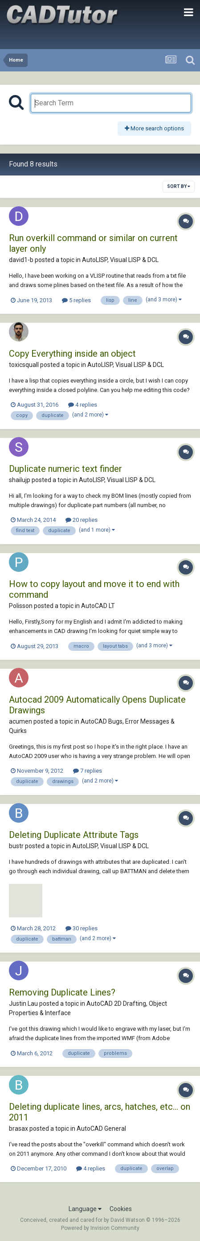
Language (85, 1208)
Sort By (178, 186)
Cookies (121, 1208)
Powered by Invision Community (100, 1228)
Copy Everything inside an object (72, 353)
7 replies (87, 770)
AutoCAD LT (98, 605)
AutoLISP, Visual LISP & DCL (120, 259)
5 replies (76, 300)
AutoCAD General (101, 1128)
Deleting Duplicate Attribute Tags (74, 834)
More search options (154, 128)
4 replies (82, 404)
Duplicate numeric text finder (65, 468)
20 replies (81, 519)
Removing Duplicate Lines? (62, 992)
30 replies (81, 928)
